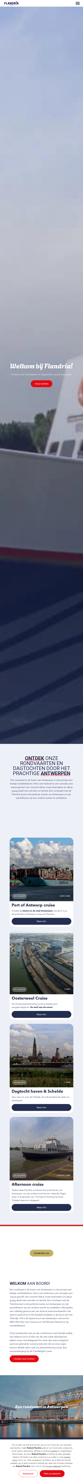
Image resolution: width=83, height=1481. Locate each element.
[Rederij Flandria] (11, 3)
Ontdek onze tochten (24, 1358)
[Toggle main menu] (77, 3)
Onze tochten (41, 383)
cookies (54, 1451)
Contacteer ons (41, 1253)
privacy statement (53, 1466)
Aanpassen (28, 1473)
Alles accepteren (52, 1473)
